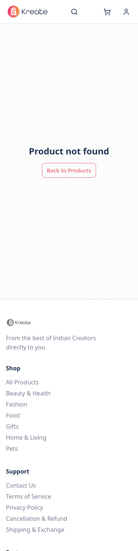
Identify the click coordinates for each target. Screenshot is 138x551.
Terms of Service (28, 496)
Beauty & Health (28, 393)
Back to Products (69, 170)
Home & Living (26, 437)
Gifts (12, 426)
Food (13, 415)
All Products (22, 382)
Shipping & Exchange (35, 530)
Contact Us (21, 485)
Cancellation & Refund (36, 519)
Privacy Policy (24, 507)
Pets (12, 448)
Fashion (17, 404)
